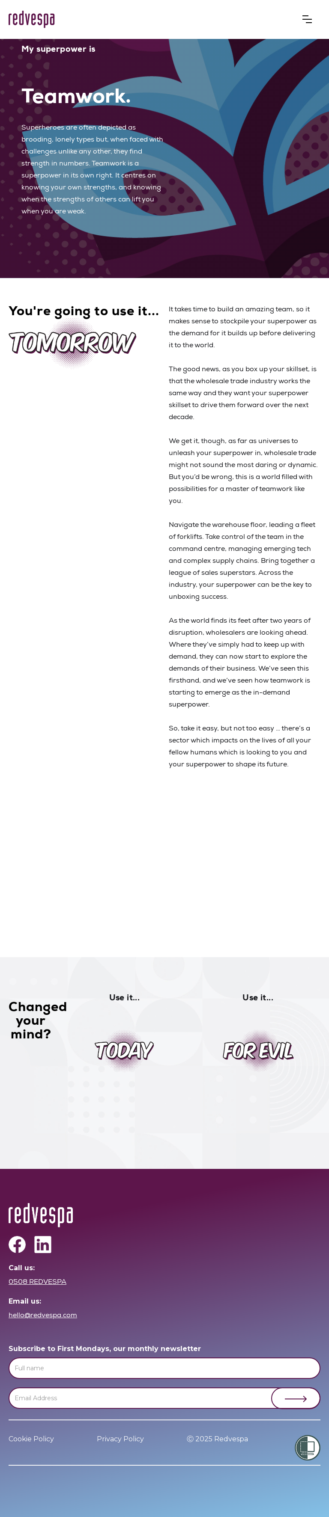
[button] (307, 19)
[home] (32, 19)
